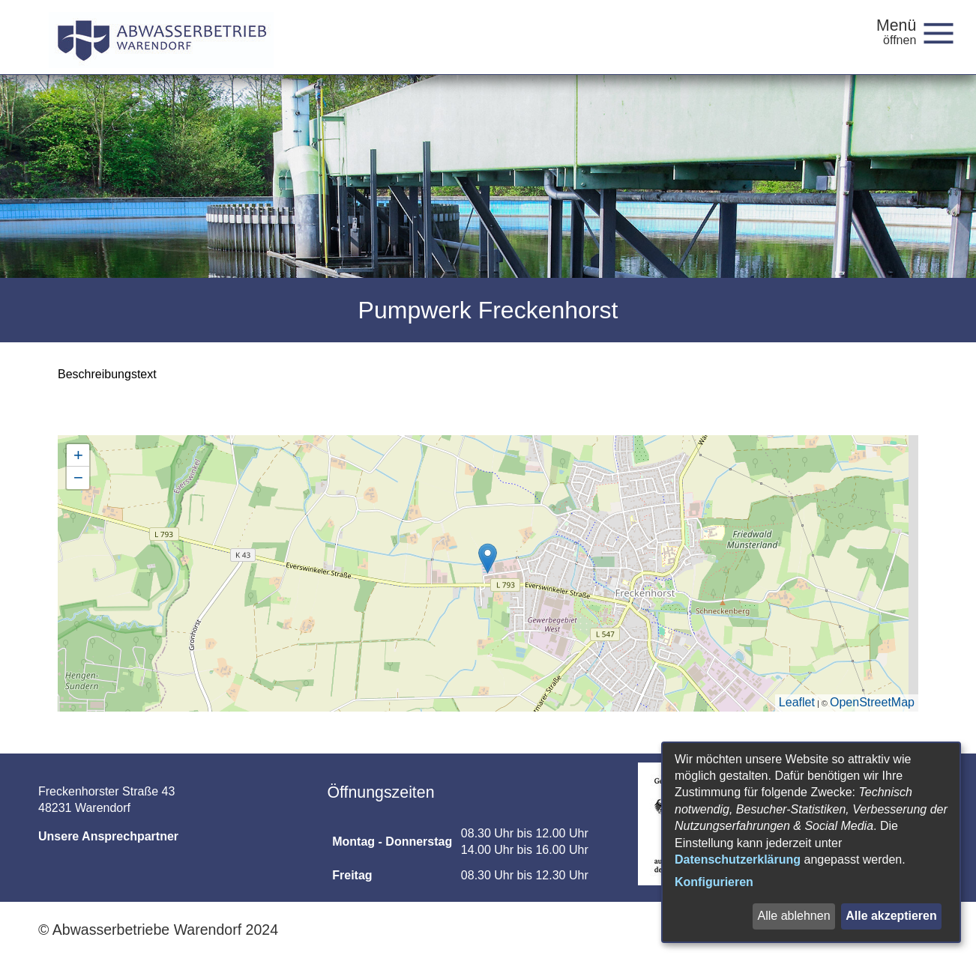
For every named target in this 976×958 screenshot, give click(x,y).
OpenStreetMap (872, 702)
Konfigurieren (714, 882)
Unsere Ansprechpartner (108, 836)
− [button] (78, 477)
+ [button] (78, 455)
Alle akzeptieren (891, 915)
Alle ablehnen (793, 915)
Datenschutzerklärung (738, 859)
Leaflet (797, 702)
